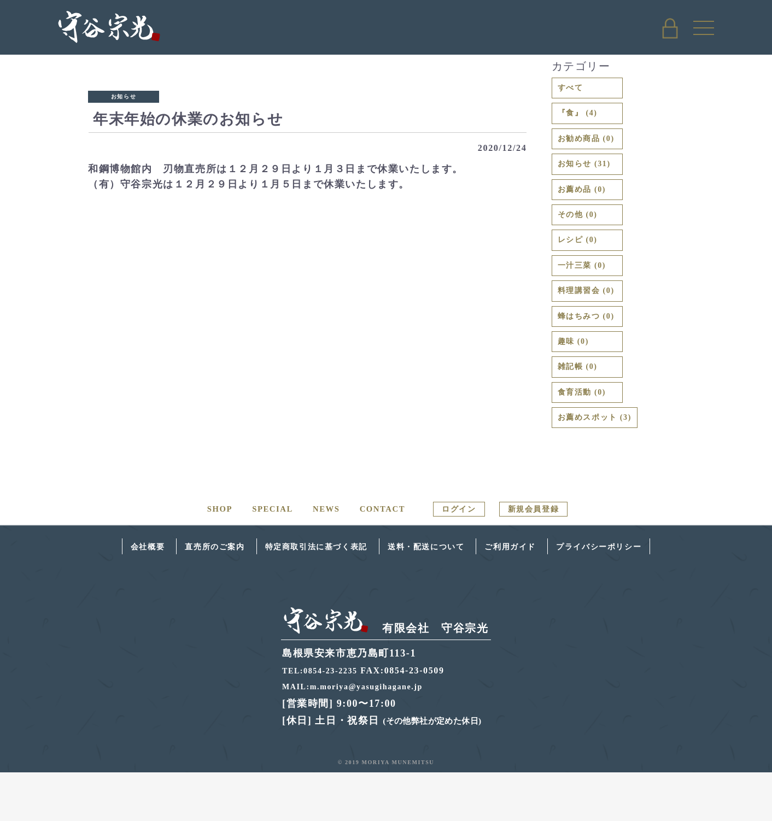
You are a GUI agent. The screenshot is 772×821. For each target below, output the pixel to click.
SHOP (204, 557)
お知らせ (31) (591, 176)
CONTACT (375, 557)
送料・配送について (433, 595)
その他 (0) (582, 233)
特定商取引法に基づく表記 (301, 595)
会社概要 (99, 595)
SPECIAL (260, 557)
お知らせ (123, 96)
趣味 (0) (577, 378)
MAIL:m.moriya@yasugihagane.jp (360, 735)
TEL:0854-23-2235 (324, 719)
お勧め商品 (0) (593, 147)
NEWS (316, 557)
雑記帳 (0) (582, 407)
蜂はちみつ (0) (593, 349)
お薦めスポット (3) (604, 464)
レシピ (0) (582, 262)
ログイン (457, 557)
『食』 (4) (582, 118)
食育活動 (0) (588, 436)
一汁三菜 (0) (588, 291)
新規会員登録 (543, 557)
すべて (574, 89)
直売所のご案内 (178, 595)
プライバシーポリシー (640, 595)
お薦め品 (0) (588, 205)
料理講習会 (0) (593, 320)
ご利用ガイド (534, 595)
